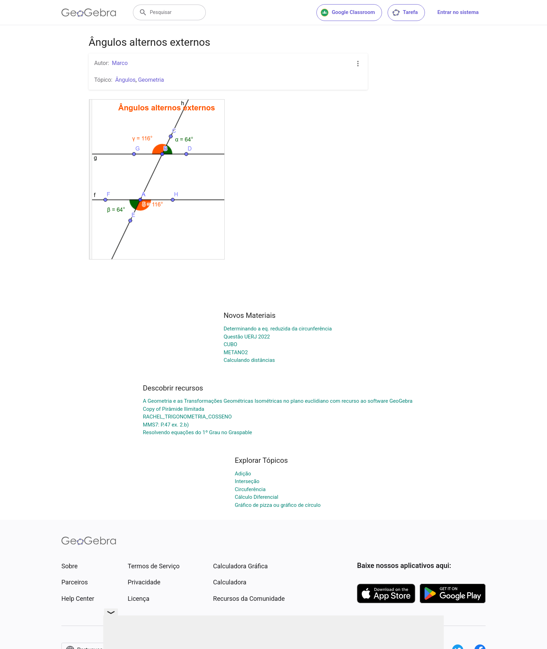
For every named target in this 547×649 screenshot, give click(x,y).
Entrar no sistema (458, 12)
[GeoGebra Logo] (88, 12)
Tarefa (405, 12)
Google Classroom (348, 12)
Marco (120, 63)
